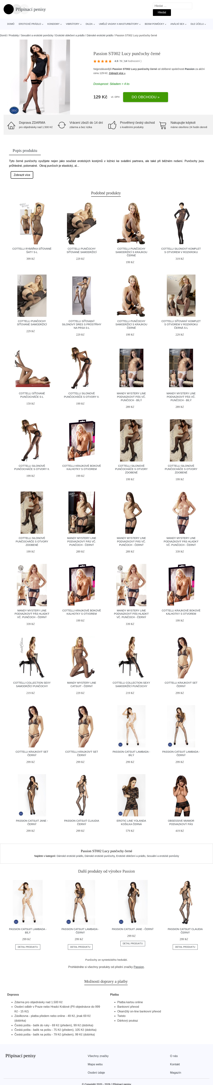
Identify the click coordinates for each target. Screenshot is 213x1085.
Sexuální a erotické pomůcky (37, 35)
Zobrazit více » (117, 73)
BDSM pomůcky (154, 24)
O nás (174, 1056)
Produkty (14, 35)
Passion (190, 69)
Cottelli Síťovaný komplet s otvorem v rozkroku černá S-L (181, 324)
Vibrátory (72, 24)
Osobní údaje (96, 1072)
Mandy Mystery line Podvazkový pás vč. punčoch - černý (81, 541)
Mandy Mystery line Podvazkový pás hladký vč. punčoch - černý (181, 541)
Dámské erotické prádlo (100, 35)
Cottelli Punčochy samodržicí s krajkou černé (131, 252)
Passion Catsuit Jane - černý (133, 929)
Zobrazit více (22, 174)
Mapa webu (95, 1064)
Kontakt (175, 1064)
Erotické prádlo (30, 24)
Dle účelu (197, 24)
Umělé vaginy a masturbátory (118, 24)
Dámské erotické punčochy (100, 856)
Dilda (89, 24)
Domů (10, 24)
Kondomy (53, 24)
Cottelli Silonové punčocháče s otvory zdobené (131, 469)
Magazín (175, 1072)
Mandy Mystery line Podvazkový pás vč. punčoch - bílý (131, 397)
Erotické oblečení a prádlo (70, 35)
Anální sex (177, 24)
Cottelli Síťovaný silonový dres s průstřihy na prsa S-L (81, 324)
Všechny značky (98, 1056)
